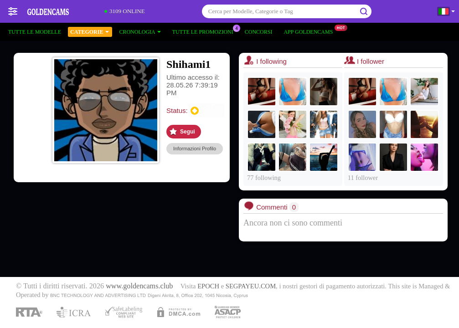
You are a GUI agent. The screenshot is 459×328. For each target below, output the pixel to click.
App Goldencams (310, 31)
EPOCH (208, 286)
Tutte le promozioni (205, 31)
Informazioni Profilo (194, 148)
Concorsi (259, 32)
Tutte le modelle (34, 32)
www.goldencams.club (139, 286)
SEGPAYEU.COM (251, 286)
